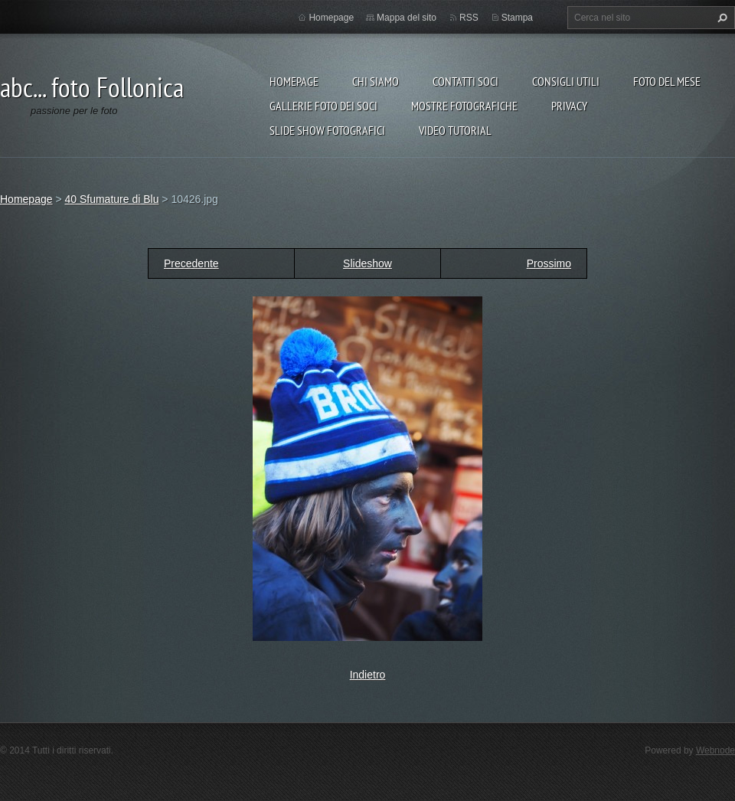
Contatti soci (465, 81)
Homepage (294, 81)
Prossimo (549, 263)
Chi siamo (375, 81)
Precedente (191, 263)
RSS (469, 17)
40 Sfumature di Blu (111, 199)
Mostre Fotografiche (464, 105)
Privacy (569, 105)
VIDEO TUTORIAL (455, 130)
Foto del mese (667, 81)
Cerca (720, 17)
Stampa (517, 17)
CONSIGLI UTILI (565, 81)
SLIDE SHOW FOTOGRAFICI (327, 130)
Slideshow (367, 263)
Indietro (368, 675)
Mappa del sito (406, 17)
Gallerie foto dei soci (323, 105)
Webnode (715, 750)
